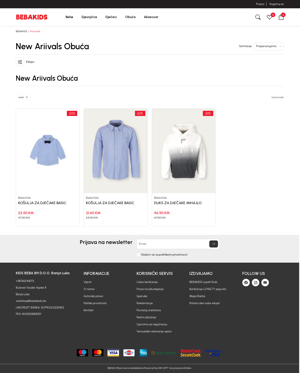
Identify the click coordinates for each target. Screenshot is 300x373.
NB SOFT (163, 368)
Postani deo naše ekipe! (204, 303)
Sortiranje (245, 46)
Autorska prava (93, 296)
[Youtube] (265, 282)
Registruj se (276, 4)
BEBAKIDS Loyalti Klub (203, 282)
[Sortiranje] (269, 46)
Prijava (260, 4)
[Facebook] (246, 282)
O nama (89, 289)
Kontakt (88, 310)
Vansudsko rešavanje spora (154, 331)
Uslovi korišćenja (147, 282)
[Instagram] (255, 282)
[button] (281, 17)
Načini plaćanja (146, 317)
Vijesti (88, 282)
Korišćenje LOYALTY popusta (207, 289)
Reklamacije (145, 303)
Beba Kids (24, 198)
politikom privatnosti (173, 254)
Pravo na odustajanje (150, 289)
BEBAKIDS (21, 31)
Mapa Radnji (197, 296)
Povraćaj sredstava (149, 310)
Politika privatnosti (95, 303)
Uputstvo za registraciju (152, 324)
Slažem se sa (164, 254)
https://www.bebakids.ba (129, 368)
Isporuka (142, 296)
